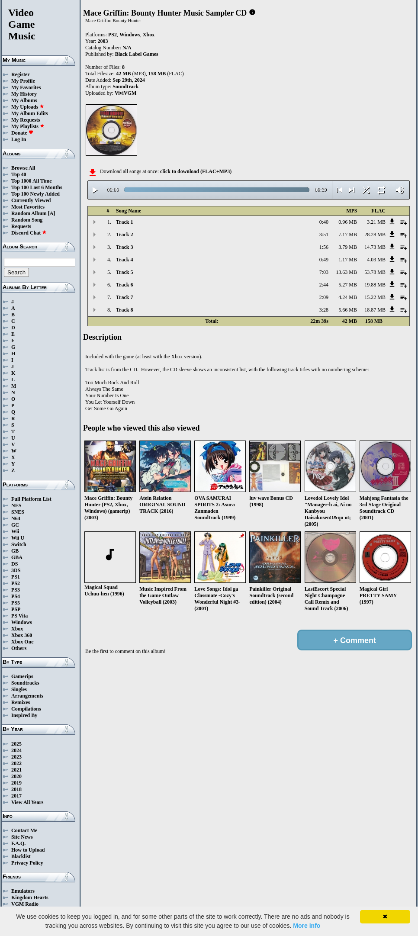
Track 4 (124, 260)
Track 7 (124, 297)
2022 (16, 763)
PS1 (15, 577)
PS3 (15, 590)
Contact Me (24, 830)
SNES (17, 512)
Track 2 (124, 235)
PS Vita (19, 616)
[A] (51, 213)
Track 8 (124, 310)
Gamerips (22, 676)
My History (24, 94)
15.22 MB (375, 297)
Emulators (23, 891)
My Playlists (28, 126)
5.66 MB (347, 310)
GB (15, 551)
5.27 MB (347, 285)
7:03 (323, 272)
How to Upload (28, 850)
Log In (18, 139)
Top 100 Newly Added (35, 194)
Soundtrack (125, 87)
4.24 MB (347, 297)
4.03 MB (376, 260)
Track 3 (124, 247)
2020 (16, 776)
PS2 (15, 583)
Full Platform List (31, 499)
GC (15, 525)
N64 (15, 518)
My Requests (25, 120)
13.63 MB (346, 272)
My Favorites (26, 87)
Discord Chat (29, 233)
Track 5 (124, 272)
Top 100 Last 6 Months (36, 187)
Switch (18, 544)
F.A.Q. (18, 843)
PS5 (15, 603)
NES (16, 505)
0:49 (323, 260)
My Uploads (27, 107)
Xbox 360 (21, 635)
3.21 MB (376, 222)
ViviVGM (125, 93)
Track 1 (124, 222)
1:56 (323, 247)
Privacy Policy (27, 863)
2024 (16, 750)
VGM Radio (25, 904)
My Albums (24, 100)
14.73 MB (375, 247)
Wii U (17, 538)
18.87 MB (375, 310)
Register (20, 74)
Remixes (20, 702)
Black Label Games (136, 54)
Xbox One (22, 642)
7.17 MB (347, 235)
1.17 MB (347, 260)
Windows (21, 622)
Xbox (17, 629)
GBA (17, 557)
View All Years (27, 802)
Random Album (29, 213)
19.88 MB (375, 285)
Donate (22, 133)
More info (306, 925)
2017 (16, 796)
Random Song (26, 220)
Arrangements (27, 696)
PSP (15, 609)
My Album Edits (29, 113)
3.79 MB (347, 247)
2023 (16, 757)
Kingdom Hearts (29, 897)
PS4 (15, 596)
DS (14, 564)
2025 (16, 744)
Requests (21, 226)
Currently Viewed (31, 200)
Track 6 (124, 285)
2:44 (323, 285)
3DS (15, 570)
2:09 (323, 297)
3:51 (323, 235)
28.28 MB (375, 235)
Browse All (23, 168)
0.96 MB (347, 222)
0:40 (323, 222)
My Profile (23, 81)
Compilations (26, 709)
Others (18, 648)
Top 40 (18, 174)
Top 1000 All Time (31, 181)
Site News (22, 837)
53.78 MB (375, 272)
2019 (16, 783)
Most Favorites (28, 207)
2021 (16, 770)
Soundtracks (25, 683)
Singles (19, 689)
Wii (15, 531)
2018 (16, 789)
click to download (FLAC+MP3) (196, 171)
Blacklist (21, 856)
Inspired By (24, 715)
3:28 (323, 310)
